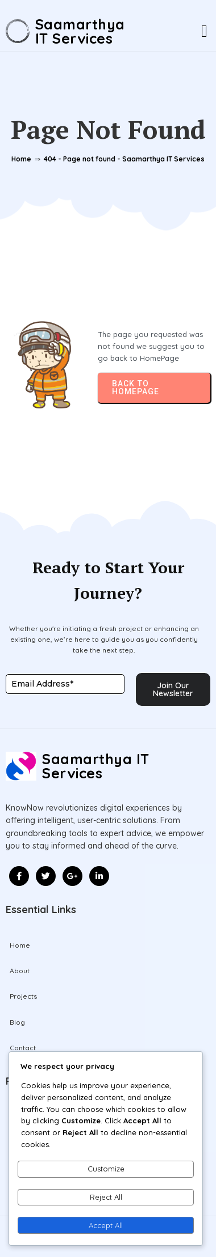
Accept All (106, 1225)
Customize (106, 1168)
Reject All (106, 1196)
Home (21, 159)
